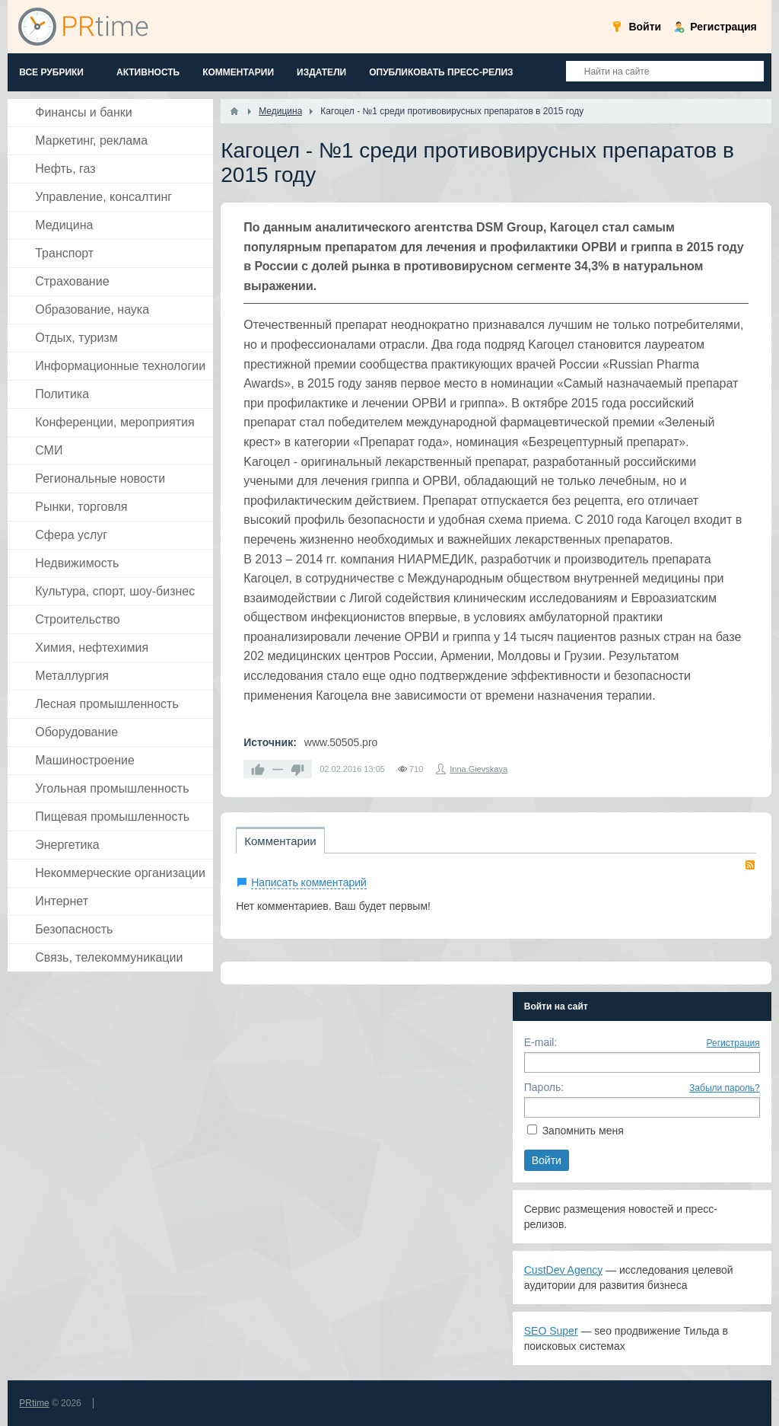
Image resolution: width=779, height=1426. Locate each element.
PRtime (34, 1403)
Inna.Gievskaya (478, 769)
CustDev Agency (563, 1270)
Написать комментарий (309, 882)
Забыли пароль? (724, 1088)
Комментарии (280, 840)
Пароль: (544, 1087)
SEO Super (551, 1331)
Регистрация (733, 1043)
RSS (750, 864)
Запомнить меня (583, 1131)
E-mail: (541, 1042)
